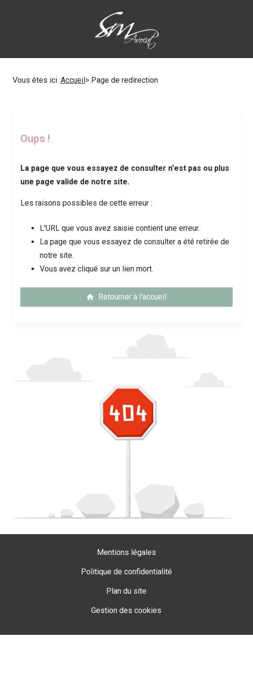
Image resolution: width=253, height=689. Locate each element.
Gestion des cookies (126, 610)
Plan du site (126, 591)
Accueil (73, 80)
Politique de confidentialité (126, 571)
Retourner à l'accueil (126, 296)
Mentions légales (126, 552)
